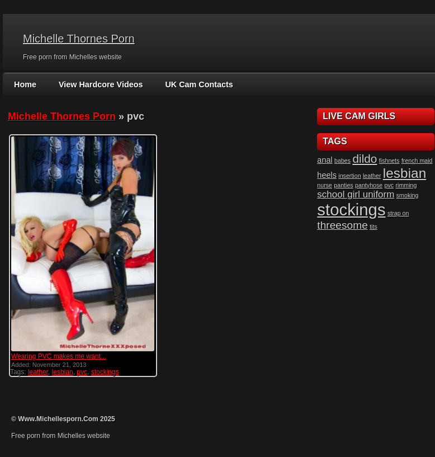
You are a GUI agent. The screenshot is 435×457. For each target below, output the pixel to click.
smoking (407, 195)
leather (38, 372)
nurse (324, 185)
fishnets (389, 160)
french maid (417, 160)
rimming (406, 185)
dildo (364, 158)
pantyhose (368, 185)
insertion (349, 175)
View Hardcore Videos (99, 84)
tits (373, 226)
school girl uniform (355, 194)
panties (343, 185)
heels (327, 175)
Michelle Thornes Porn (79, 38)
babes (342, 160)
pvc (82, 372)
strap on (398, 213)
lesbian (62, 372)
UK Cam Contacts (195, 84)
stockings (105, 372)
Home (25, 84)
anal (324, 160)
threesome (342, 225)
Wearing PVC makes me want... (58, 356)
